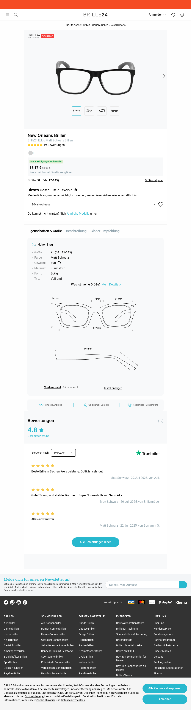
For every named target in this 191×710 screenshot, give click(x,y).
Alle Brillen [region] (9, 623)
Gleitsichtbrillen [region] (12, 645)
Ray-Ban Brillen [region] (12, 673)
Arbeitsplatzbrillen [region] (14, 651)
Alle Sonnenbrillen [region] (51, 623)
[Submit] (154, 204)
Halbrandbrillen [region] (87, 667)
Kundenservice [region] (162, 628)
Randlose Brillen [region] (88, 673)
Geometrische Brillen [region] (90, 651)
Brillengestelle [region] (124, 639)
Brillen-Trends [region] (124, 675)
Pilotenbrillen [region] (86, 639)
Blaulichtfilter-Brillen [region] (15, 656)
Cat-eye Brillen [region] (87, 628)
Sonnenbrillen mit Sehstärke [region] (57, 651)
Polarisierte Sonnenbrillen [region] (56, 662)
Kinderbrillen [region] (11, 639)
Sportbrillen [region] (10, 662)
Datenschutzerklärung (26, 587)
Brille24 (32, 140)
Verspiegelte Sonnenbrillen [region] (56, 667)
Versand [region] (158, 656)
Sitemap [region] (158, 673)
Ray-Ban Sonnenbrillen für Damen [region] (131, 658)
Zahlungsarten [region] (162, 662)
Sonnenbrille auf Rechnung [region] (131, 634)
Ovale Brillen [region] (86, 656)
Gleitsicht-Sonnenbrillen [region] (54, 639)
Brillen (69, 140)
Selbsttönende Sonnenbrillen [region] (57, 645)
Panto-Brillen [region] (86, 645)
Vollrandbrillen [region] (87, 662)
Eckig (41, 140)
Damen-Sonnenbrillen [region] (53, 628)
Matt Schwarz (55, 140)
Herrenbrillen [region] (11, 634)
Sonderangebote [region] (163, 634)
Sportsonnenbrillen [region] (52, 656)
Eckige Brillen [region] (86, 634)
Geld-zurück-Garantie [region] (166, 645)
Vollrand (56, 278)
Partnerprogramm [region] (164, 639)
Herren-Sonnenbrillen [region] (53, 634)
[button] (163, 76)
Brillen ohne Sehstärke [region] (129, 645)
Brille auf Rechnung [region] (127, 628)
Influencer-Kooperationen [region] (168, 667)
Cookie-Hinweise (45, 700)
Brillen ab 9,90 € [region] (125, 651)
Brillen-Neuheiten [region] (13, 667)
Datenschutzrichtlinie (73, 700)
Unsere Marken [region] (162, 651)
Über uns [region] (159, 623)
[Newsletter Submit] (183, 585)
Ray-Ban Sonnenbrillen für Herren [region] (131, 667)
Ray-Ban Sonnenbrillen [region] (54, 673)
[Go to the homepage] (95, 15)
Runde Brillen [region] (86, 623)
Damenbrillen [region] (11, 628)
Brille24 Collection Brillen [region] (130, 623)
